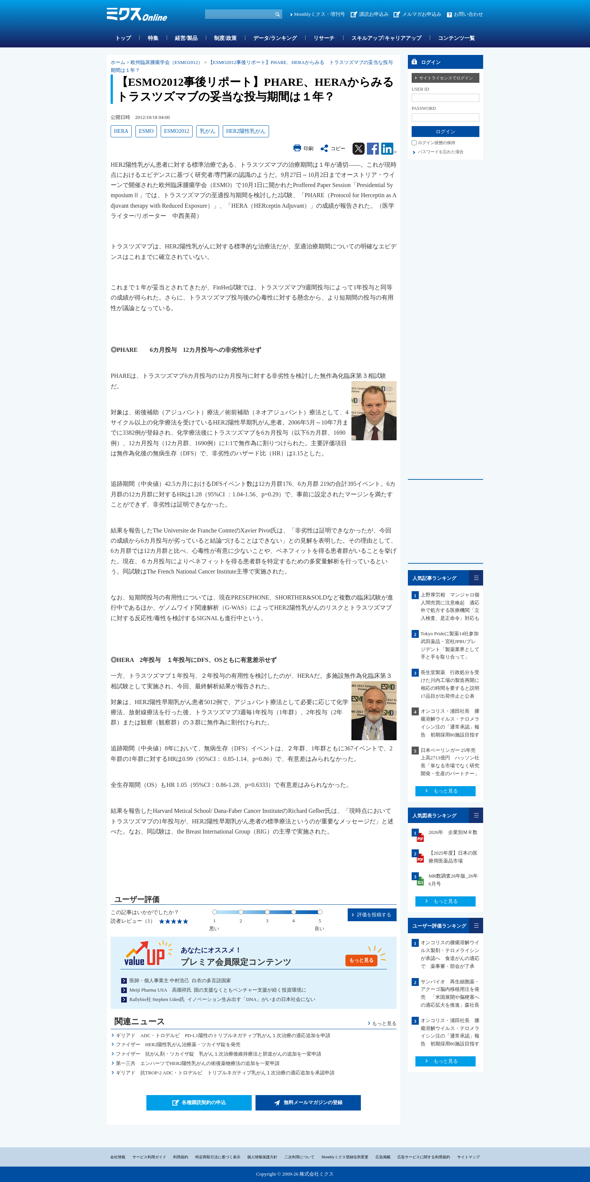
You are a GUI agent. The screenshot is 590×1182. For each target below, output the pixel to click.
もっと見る (361, 960)
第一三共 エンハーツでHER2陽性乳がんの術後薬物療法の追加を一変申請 (198, 1063)
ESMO (146, 131)
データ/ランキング (275, 38)
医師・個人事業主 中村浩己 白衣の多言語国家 (180, 980)
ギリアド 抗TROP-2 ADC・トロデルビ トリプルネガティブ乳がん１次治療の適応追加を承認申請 (225, 1073)
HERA (121, 131)
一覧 (476, 578)
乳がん (208, 131)
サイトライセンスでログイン (446, 78)
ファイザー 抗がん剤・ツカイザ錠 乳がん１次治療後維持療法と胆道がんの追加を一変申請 (218, 1054)
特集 (153, 38)
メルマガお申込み (421, 14)
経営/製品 (186, 38)
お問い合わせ (468, 14)
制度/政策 (225, 38)
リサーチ (324, 38)
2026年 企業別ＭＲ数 (453, 832)
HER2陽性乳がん (246, 131)
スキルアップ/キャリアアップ (386, 38)
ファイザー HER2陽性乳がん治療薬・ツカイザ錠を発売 (178, 1044)
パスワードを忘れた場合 (441, 151)
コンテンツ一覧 (456, 38)
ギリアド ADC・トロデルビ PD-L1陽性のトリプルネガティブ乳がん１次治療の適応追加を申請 (223, 1035)
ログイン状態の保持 (436, 142)
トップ (123, 38)
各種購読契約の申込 (204, 1102)
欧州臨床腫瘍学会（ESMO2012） (167, 62)
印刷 (308, 148)
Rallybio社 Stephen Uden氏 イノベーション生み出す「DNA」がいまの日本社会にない (222, 999)
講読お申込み (374, 14)
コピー (338, 148)
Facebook (373, 149)
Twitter (359, 149)
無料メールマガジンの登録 (313, 1102)
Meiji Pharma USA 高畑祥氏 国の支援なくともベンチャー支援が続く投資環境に (217, 990)
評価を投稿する (374, 914)
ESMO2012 (176, 131)
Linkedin (389, 149)
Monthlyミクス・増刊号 (319, 14)
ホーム (118, 62)
